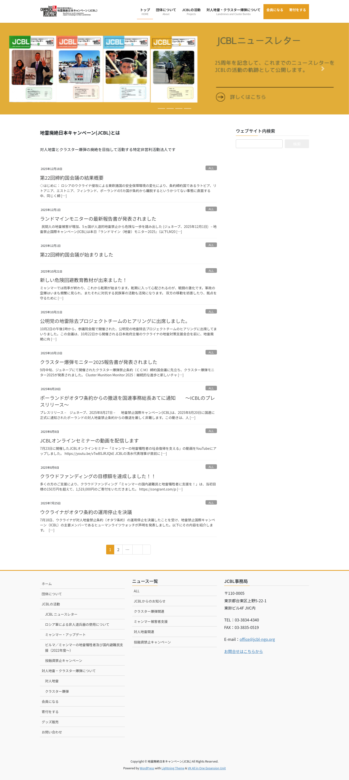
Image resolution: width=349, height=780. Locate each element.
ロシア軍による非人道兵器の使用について (77, 624)
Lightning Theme (172, 768)
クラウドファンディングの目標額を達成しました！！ (98, 476)
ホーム (47, 583)
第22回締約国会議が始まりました (76, 254)
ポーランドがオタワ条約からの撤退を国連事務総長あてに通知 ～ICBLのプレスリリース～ (127, 401)
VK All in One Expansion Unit (207, 768)
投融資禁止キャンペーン (63, 660)
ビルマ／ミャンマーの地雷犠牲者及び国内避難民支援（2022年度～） (84, 647)
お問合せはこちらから (243, 651)
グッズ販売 (50, 721)
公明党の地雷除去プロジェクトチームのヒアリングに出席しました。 (115, 320)
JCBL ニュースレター (61, 614)
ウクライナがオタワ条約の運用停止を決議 (86, 511)
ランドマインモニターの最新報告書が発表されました (98, 218)
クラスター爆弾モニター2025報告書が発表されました (98, 361)
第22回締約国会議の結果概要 (71, 177)
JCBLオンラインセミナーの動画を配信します (89, 440)
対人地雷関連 (144, 631)
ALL (211, 168)
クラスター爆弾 (57, 691)
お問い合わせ (52, 732)
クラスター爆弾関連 (149, 611)
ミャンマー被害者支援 (151, 621)
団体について (52, 593)
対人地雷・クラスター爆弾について (69, 670)
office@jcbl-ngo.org (257, 639)
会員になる (50, 701)
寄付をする (50, 711)
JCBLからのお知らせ (150, 601)
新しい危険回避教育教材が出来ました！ (83, 279)
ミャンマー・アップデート (65, 634)
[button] (26, 68)
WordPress (147, 768)
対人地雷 (52, 680)
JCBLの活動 (51, 604)
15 (137, 550)
